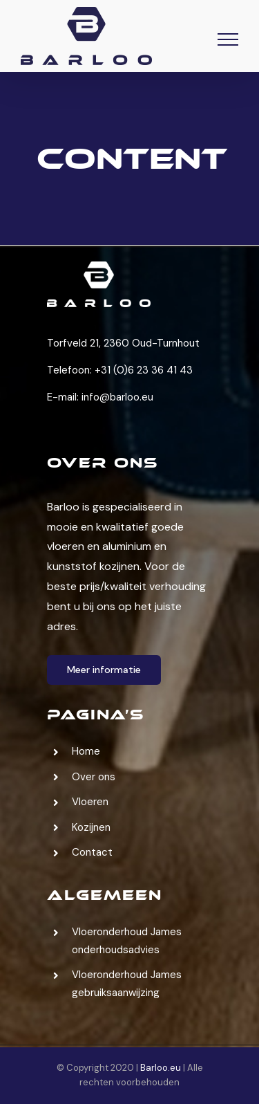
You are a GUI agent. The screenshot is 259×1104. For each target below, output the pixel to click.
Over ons (93, 777)
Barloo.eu (160, 1068)
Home (86, 751)
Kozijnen (91, 827)
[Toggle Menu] (228, 39)
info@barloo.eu (117, 397)
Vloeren (90, 802)
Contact (92, 852)
